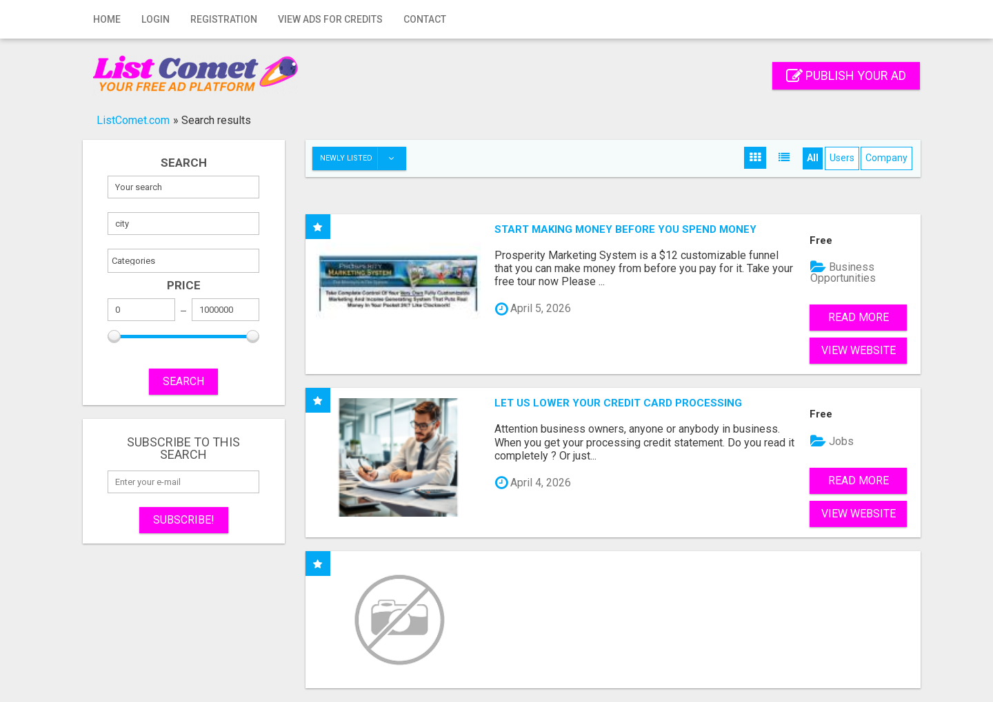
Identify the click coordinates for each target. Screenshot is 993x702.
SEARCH (183, 381)
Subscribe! (183, 519)
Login (155, 19)
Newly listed (362, 158)
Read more (858, 317)
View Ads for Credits (330, 19)
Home (107, 19)
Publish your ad (846, 75)
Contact (424, 19)
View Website (858, 350)
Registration (223, 19)
